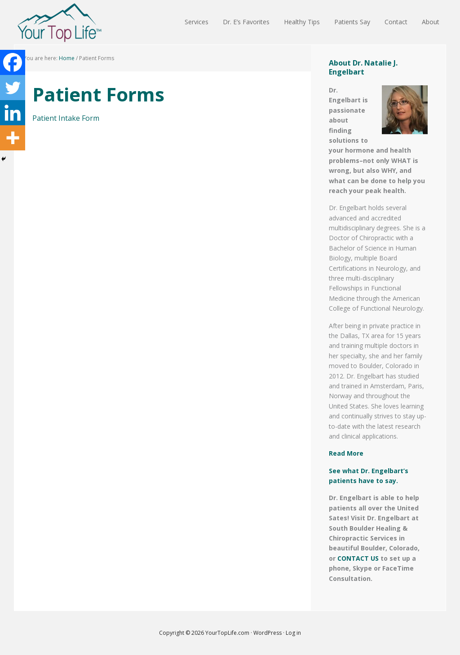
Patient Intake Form (65, 118)
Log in (293, 633)
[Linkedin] (12, 112)
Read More (346, 453)
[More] (12, 137)
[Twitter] (12, 87)
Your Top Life (59, 22)
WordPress (267, 633)
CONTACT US (358, 558)
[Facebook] (12, 62)
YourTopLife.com (228, 633)
